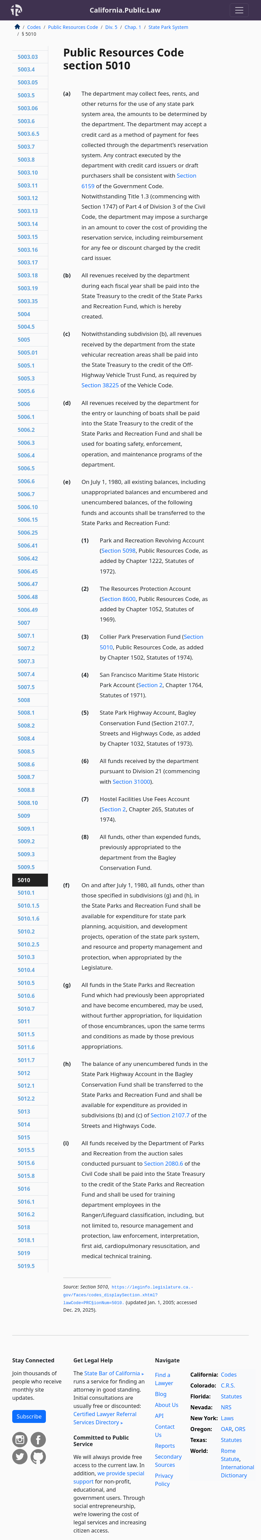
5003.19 (28, 288)
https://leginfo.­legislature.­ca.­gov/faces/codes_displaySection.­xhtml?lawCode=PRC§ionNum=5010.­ (128, 1295)
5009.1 (26, 828)
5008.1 (26, 712)
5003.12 (28, 198)
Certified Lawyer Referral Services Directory (105, 1418)
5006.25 (28, 532)
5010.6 (26, 996)
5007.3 (26, 661)
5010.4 (26, 970)
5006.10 (28, 507)
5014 (24, 1124)
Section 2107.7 (170, 1115)
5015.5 (26, 1150)
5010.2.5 (28, 944)
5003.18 (28, 275)
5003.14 (28, 224)
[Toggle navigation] (239, 10)
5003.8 (26, 159)
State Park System (168, 27)
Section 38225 (100, 385)
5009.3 (26, 854)
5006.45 (28, 571)
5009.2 (26, 841)
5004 (24, 314)
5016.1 (26, 1201)
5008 (24, 700)
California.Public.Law (125, 10)
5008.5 (26, 751)
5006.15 (28, 519)
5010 (24, 880)
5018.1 (26, 1240)
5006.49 (28, 610)
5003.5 (26, 95)
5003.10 (28, 172)
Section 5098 (119, 550)
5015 (24, 1137)
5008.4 (26, 738)
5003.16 (28, 250)
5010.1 (26, 892)
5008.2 (26, 725)
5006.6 (26, 481)
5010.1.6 (28, 918)
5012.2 (26, 1098)
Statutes (231, 1396)
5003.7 (26, 146)
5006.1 (26, 417)
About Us (166, 1405)
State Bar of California (112, 1373)
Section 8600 (119, 599)
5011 (24, 1021)
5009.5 (26, 867)
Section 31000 (131, 781)
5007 (24, 623)
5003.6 (26, 121)
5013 (24, 1111)
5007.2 (26, 648)
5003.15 (28, 237)
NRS (226, 1407)
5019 (24, 1253)
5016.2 (26, 1214)
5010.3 (26, 957)
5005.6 (26, 391)
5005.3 (26, 378)
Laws (227, 1418)
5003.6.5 (28, 133)
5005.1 (26, 365)
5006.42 (28, 558)
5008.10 (28, 803)
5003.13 (28, 211)
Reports (165, 1445)
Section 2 (150, 685)
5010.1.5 (28, 905)
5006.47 (28, 584)
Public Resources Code (73, 27)
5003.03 (28, 57)
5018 (24, 1227)
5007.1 (26, 635)
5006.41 (28, 545)
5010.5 (26, 983)
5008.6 (26, 764)
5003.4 (26, 69)
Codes (34, 27)
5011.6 (26, 1047)
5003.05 (28, 82)
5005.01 (28, 352)
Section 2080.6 (163, 1163)
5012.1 (26, 1085)
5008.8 (26, 790)
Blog (161, 1394)
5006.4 (26, 455)
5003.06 (28, 108)
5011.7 (26, 1060)
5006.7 (26, 494)
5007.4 (26, 674)
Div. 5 (111, 27)
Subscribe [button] (29, 1416)
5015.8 (26, 1176)
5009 (24, 816)
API (159, 1416)
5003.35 (28, 301)
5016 (24, 1189)
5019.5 (26, 1266)
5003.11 (28, 185)
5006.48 (28, 597)
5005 (24, 339)
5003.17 (28, 262)
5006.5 (26, 468)
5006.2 (26, 430)
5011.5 (26, 1034)
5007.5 (26, 687)
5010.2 (26, 931)
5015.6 (26, 1163)
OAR (226, 1429)
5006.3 (26, 443)
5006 (24, 404)
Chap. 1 (133, 27)
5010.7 (26, 1008)
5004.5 (26, 326)
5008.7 (26, 777)
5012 (24, 1073)
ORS (240, 1429)
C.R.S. (228, 1385)
